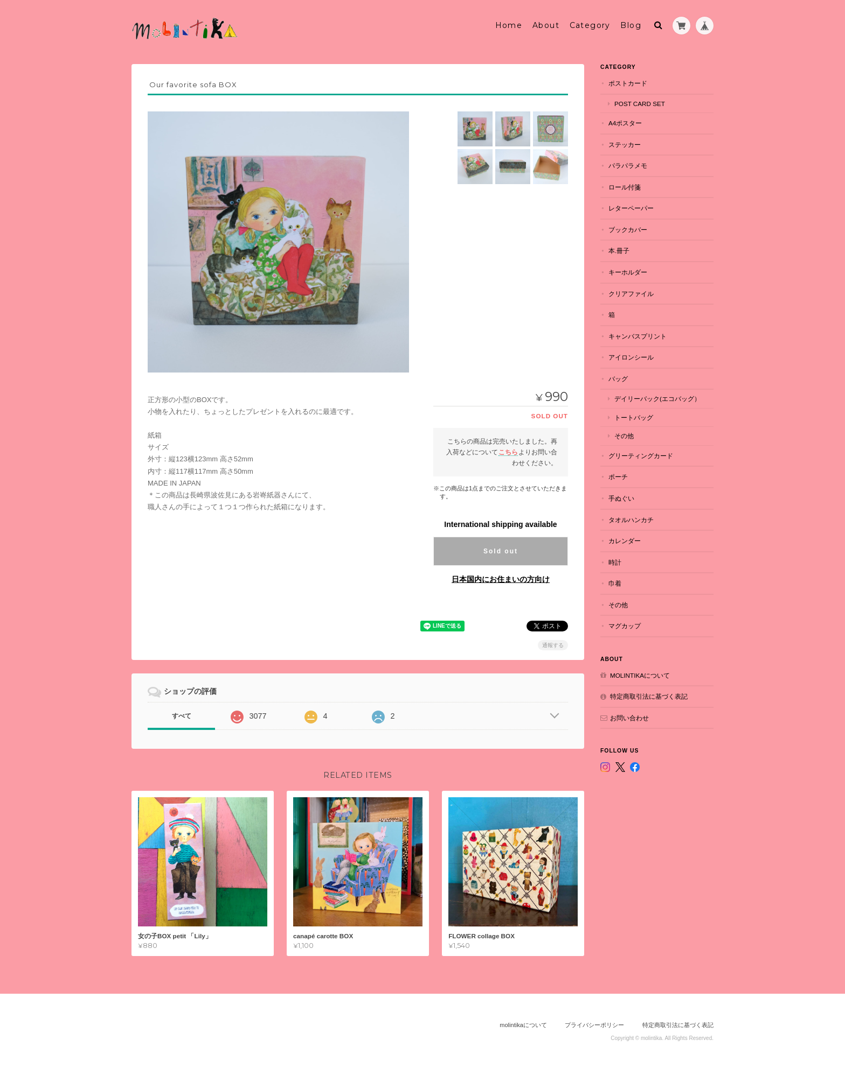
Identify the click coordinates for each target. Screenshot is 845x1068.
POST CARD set (639, 103)
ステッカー (624, 144)
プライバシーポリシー (594, 1025)
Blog (630, 25)
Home (509, 25)
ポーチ (618, 476)
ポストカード (627, 83)
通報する (553, 645)
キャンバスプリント (637, 336)
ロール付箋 (624, 187)
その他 (624, 435)
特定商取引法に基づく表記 (649, 696)
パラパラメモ (627, 165)
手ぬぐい (621, 498)
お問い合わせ (629, 717)
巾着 (614, 583)
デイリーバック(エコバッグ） (657, 398)
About (545, 25)
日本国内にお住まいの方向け (501, 579)
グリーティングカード (640, 455)
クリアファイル (631, 293)
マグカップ (624, 625)
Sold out (500, 551)
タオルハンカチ (631, 519)
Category (590, 25)
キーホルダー (627, 272)
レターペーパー (631, 208)
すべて (181, 716)
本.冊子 (618, 250)
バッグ (618, 378)
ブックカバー (627, 229)
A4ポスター (625, 123)
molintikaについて (640, 675)
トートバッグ (633, 417)
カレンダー (624, 540)
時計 (614, 562)
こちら (508, 451)
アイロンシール (631, 357)
